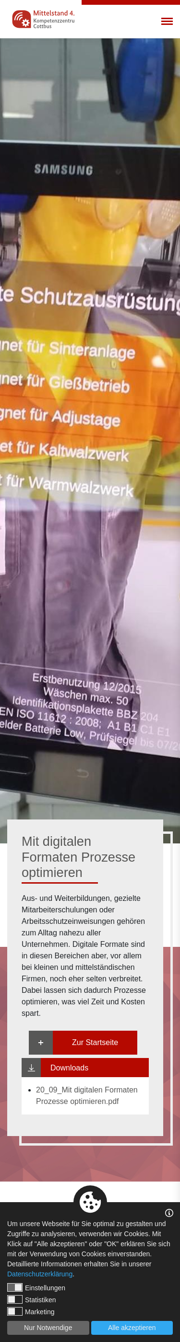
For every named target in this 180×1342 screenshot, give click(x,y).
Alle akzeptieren (132, 1327)
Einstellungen (36, 1287)
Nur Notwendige (48, 1327)
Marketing (30, 1311)
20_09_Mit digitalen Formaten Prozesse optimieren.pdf (87, 1095)
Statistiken (31, 1299)
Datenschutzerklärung (39, 1274)
